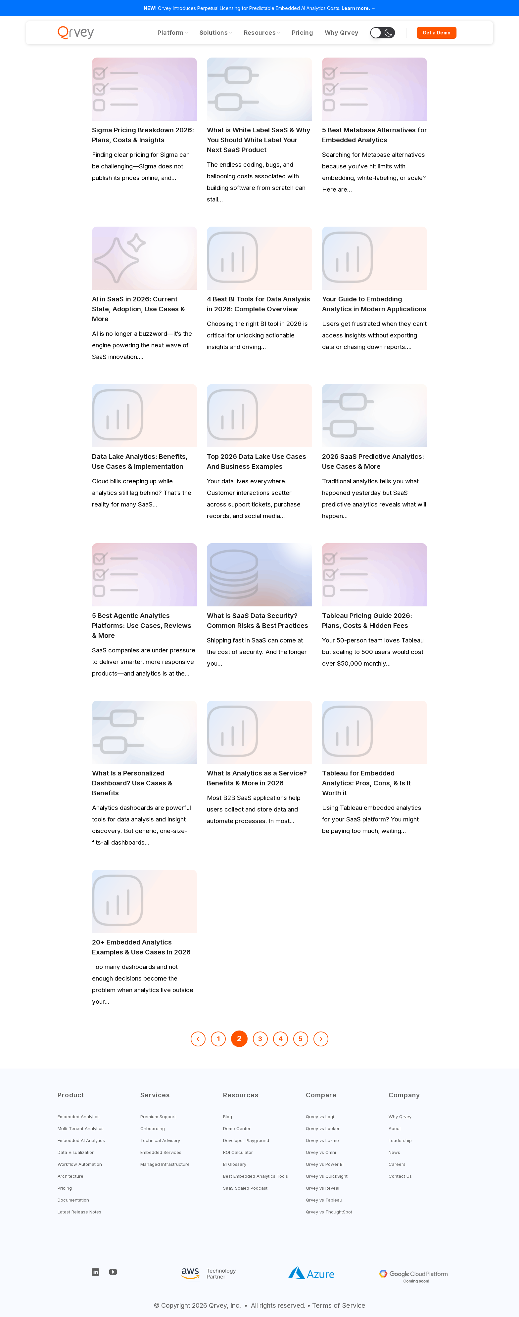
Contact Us (400, 1176)
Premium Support (158, 1116)
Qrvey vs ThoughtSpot (329, 1211)
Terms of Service (338, 1305)
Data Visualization (76, 1152)
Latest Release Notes (79, 1211)
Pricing (302, 32)
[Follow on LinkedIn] (96, 1273)
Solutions (216, 32)
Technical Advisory (160, 1140)
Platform (173, 32)
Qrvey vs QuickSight (327, 1176)
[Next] (320, 1039)
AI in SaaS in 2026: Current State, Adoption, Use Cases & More (138, 309)
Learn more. (356, 8)
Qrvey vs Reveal (322, 1188)
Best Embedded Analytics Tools (255, 1176)
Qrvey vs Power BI (325, 1164)
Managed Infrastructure (165, 1164)
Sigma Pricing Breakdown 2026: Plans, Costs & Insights (143, 135)
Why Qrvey (341, 32)
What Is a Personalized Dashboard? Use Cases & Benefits (132, 783)
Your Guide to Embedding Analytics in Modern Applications (374, 304)
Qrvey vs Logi (320, 1116)
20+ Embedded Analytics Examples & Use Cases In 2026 (141, 947)
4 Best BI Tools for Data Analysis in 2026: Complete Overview (258, 304)
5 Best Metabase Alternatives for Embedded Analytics (374, 135)
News (394, 1152)
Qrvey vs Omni (321, 1152)
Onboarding (152, 1128)
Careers (397, 1164)
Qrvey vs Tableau (324, 1200)
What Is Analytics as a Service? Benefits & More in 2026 (257, 778)
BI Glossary (234, 1164)
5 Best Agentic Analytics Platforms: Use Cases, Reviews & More (141, 625)
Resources (262, 32)
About (395, 1128)
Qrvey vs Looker (323, 1128)
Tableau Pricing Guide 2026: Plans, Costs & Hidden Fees (367, 621)
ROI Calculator (238, 1152)
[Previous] (198, 1039)
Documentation (73, 1200)
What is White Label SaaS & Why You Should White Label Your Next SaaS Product (258, 140)
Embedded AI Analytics (81, 1140)
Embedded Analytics (79, 1116)
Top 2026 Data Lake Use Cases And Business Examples (256, 461)
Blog (227, 1116)
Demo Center (237, 1128)
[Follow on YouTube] (113, 1273)
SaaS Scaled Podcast (245, 1188)
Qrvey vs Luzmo (322, 1140)
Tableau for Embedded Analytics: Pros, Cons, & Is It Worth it (366, 783)
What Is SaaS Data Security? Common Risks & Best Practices (257, 621)
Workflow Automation (80, 1164)
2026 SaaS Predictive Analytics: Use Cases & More (373, 461)
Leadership (400, 1140)
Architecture (70, 1176)
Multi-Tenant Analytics (81, 1128)
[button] (382, 32)
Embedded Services (160, 1152)
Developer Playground (246, 1140)
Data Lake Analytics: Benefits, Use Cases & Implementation (140, 461)
